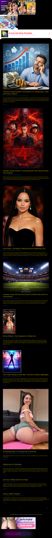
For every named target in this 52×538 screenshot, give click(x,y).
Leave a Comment (6, 95)
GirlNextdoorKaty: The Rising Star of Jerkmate (19, 451)
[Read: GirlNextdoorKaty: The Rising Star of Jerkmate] (25, 418)
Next (48, 507)
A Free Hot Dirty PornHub (20, 33)
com (9, 481)
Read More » (5, 104)
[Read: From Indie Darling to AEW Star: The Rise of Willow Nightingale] (12, 360)
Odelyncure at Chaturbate (12, 464)
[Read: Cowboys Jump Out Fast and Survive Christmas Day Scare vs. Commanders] (26, 276)
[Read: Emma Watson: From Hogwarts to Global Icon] (9, 321)
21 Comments (5, 453)
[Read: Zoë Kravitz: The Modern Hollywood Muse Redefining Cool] (23, 215)
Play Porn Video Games (20, 453)
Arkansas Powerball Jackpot (16, 95)
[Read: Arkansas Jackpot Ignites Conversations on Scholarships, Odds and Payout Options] (26, 66)
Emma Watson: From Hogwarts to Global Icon (19, 336)
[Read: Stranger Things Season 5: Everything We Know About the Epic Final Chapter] (23, 137)
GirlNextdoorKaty (12, 453)
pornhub (12, 174)
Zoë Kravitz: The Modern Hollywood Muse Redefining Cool (24, 248)
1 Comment (5, 481)
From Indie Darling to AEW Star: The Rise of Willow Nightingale (25, 374)
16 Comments (5, 465)
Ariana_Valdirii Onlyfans (11, 493)
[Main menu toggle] (49, 33)
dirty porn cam (11, 465)
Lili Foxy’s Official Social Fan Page (15, 479)
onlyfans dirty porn (11, 495)
